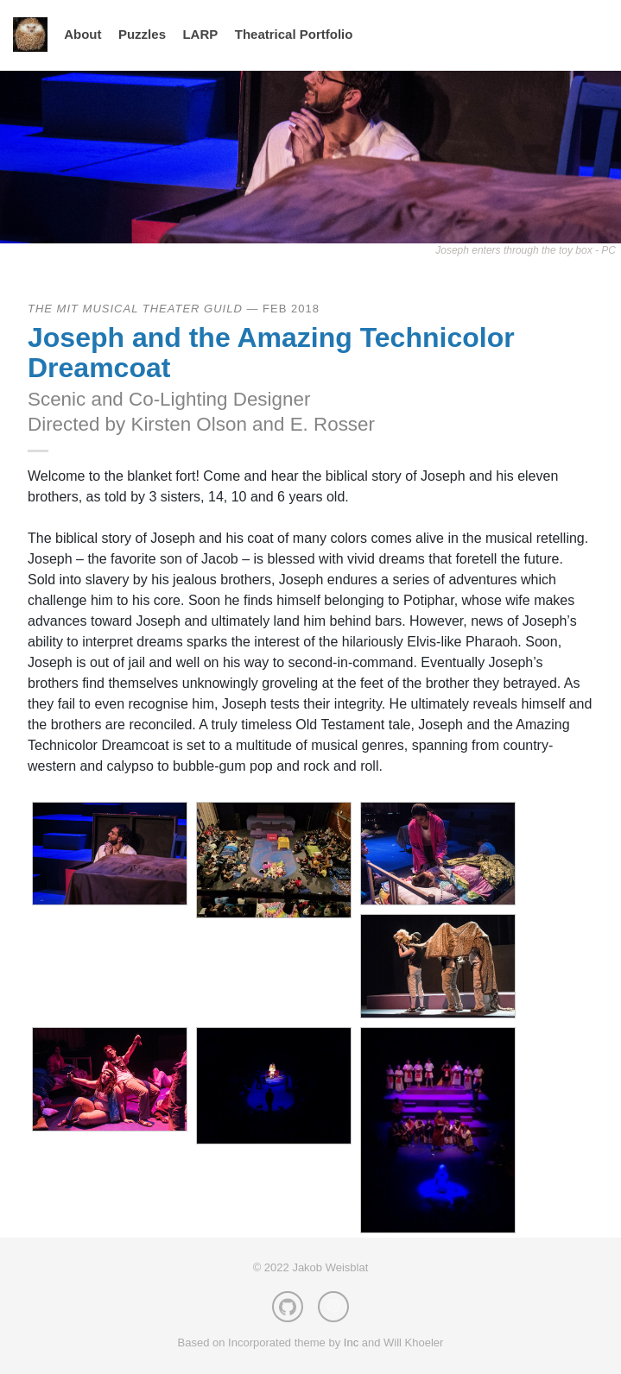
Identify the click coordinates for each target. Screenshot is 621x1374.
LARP (200, 34)
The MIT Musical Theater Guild (135, 308)
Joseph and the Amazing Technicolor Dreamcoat (271, 352)
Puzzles (142, 34)
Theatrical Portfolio (294, 34)
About (82, 34)
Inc (351, 1342)
